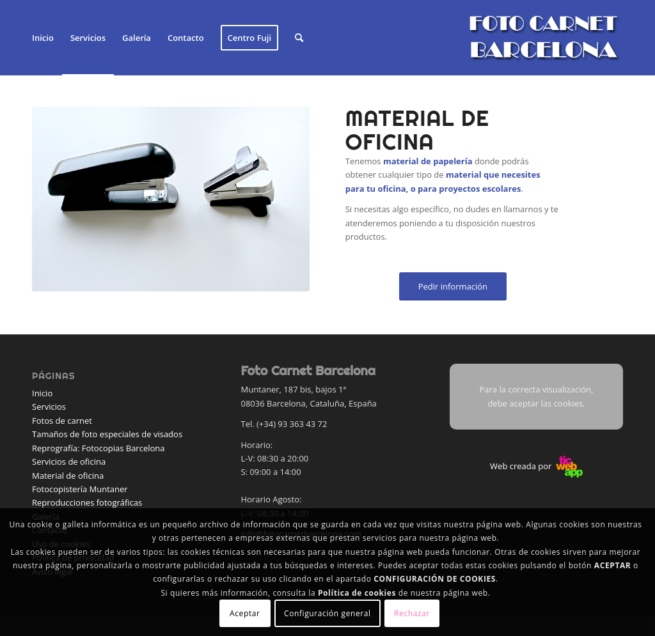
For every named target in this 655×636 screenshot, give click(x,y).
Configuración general (327, 613)
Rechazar (412, 613)
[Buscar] (299, 38)
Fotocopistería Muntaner (80, 489)
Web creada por (536, 466)
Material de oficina (68, 475)
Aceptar (245, 613)
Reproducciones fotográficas (87, 502)
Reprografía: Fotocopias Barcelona (98, 448)
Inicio (42, 393)
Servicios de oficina (69, 461)
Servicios (49, 406)
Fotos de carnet (62, 420)
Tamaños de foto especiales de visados (107, 434)
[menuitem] (43, 38)
